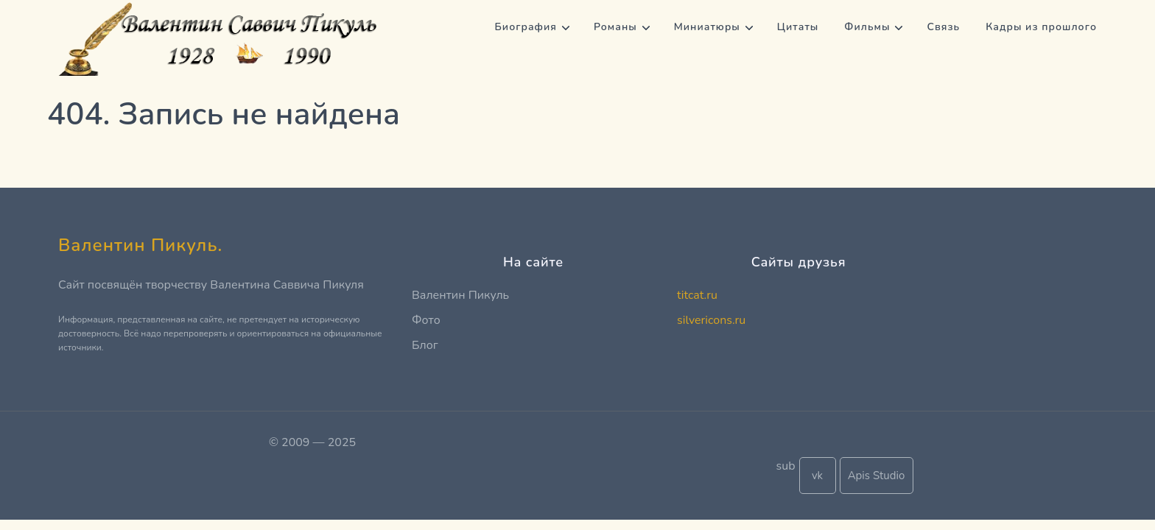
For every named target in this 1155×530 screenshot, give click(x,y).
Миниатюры (707, 27)
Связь (943, 27)
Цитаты (798, 27)
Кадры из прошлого (1041, 27)
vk (817, 475)
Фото (426, 320)
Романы (615, 27)
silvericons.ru (711, 320)
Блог (425, 345)
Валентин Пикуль (460, 295)
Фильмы (867, 27)
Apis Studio (876, 475)
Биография (526, 27)
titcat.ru (697, 295)
